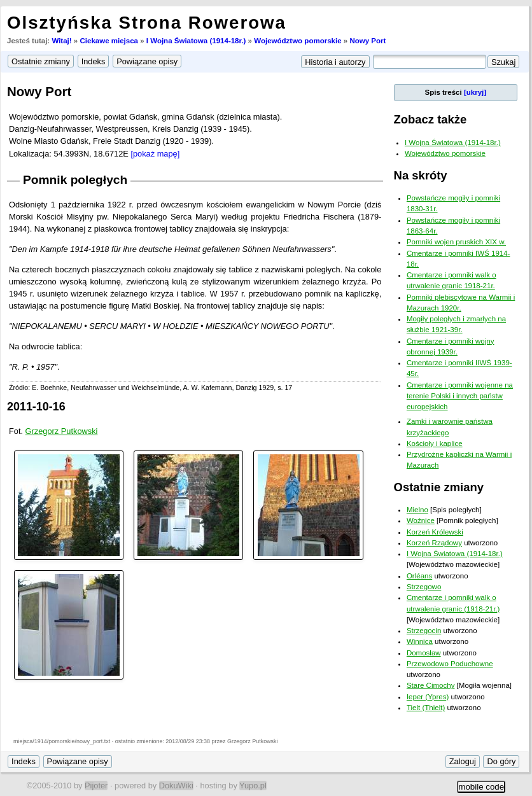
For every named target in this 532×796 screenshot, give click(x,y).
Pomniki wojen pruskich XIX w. (456, 242)
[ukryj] (475, 92)
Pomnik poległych (75, 179)
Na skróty (420, 175)
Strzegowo (424, 586)
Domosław (424, 653)
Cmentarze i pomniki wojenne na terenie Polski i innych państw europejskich (460, 396)
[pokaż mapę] (154, 153)
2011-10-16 (36, 406)
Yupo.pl (253, 785)
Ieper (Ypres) (428, 697)
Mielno (417, 509)
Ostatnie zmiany (439, 487)
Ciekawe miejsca (109, 41)
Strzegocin (424, 630)
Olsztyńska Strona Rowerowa (146, 22)
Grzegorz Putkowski (61, 431)
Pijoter (96, 785)
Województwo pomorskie (297, 41)
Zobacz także (430, 119)
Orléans (419, 576)
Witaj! (61, 41)
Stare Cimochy (431, 685)
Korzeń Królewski (435, 532)
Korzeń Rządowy (434, 543)
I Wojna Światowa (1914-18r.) (196, 41)
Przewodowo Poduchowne (450, 663)
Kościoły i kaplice (435, 443)
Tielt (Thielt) (426, 707)
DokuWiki (176, 785)
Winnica (420, 641)
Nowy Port (367, 41)
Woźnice (421, 520)
